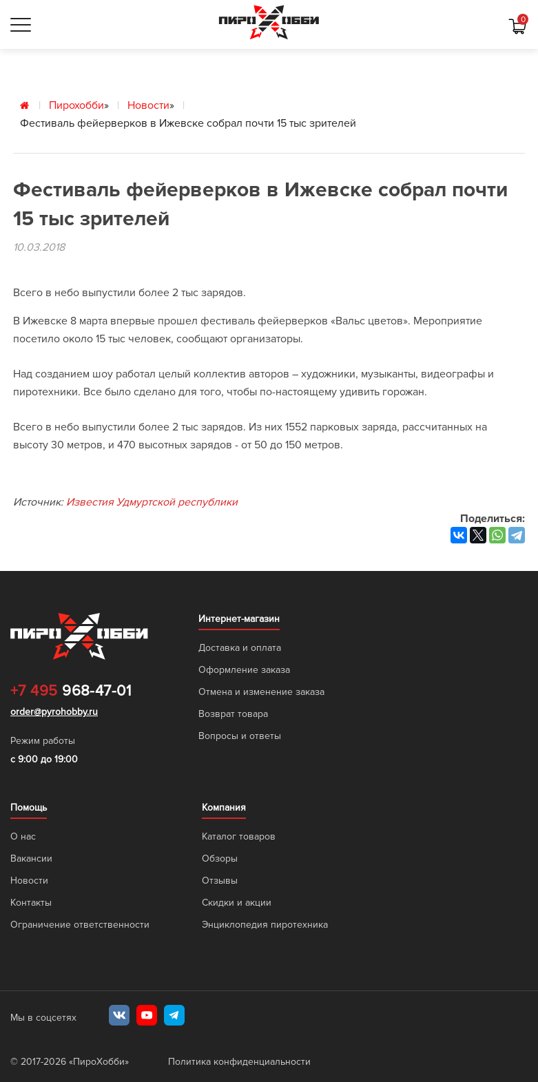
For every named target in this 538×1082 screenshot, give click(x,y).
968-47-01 (70, 691)
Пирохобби (76, 105)
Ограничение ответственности (79, 924)
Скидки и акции (236, 902)
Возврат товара (233, 714)
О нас (23, 836)
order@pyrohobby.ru (54, 712)
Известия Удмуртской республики (152, 502)
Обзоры (220, 858)
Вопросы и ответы (239, 736)
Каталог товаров (239, 836)
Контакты (31, 902)
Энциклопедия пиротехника (265, 924)
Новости (148, 105)
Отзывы (220, 880)
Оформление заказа (244, 670)
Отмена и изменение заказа (261, 692)
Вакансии (31, 858)
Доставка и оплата (239, 648)
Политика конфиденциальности (239, 1062)
